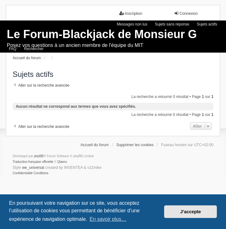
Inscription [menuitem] (130, 13)
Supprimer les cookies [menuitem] (134, 145)
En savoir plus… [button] (108, 219)
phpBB (39, 156)
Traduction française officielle (33, 161)
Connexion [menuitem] (186, 13)
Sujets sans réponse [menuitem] (172, 24)
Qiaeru (62, 161)
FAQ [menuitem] (12, 49)
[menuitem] (23, 173)
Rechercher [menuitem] (34, 49)
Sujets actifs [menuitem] (207, 24)
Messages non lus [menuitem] (132, 24)
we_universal (33, 167)
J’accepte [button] (190, 211)
